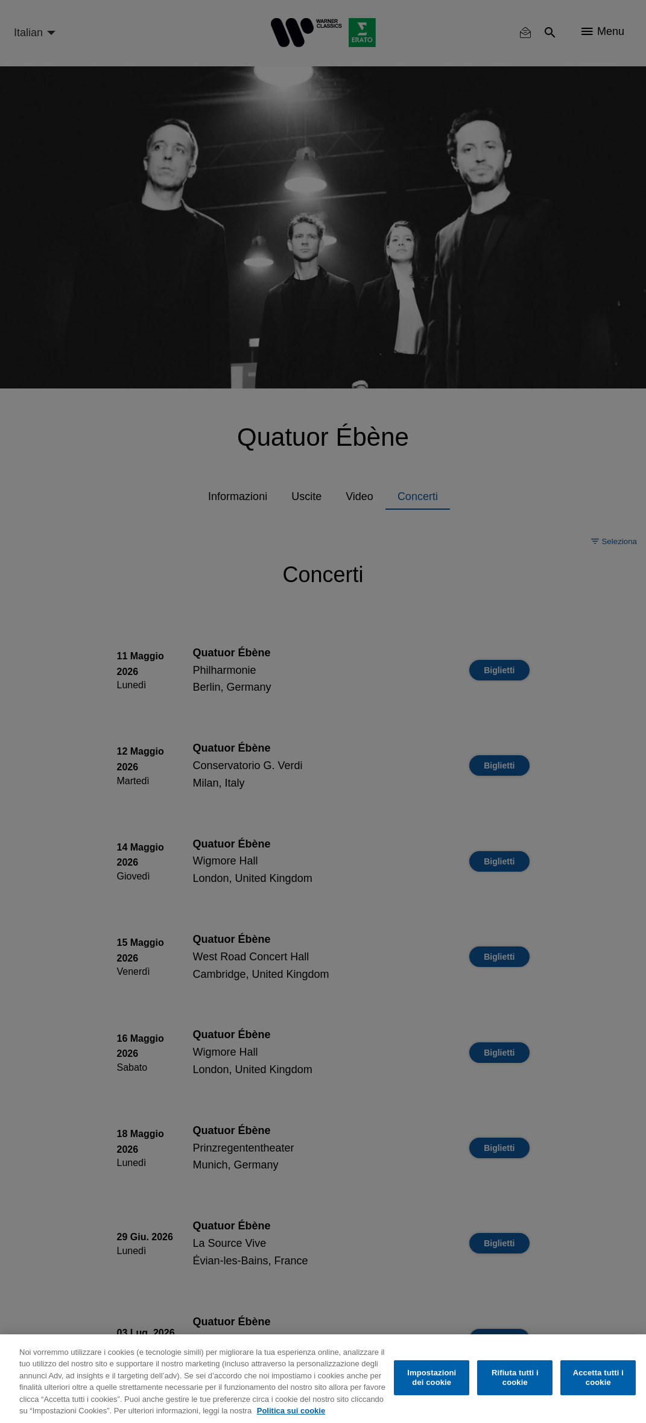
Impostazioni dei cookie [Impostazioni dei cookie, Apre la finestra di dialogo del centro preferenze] (431, 1377)
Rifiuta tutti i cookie (515, 1377)
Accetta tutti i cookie (598, 1377)
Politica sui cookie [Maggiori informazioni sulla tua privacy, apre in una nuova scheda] (291, 1410)
